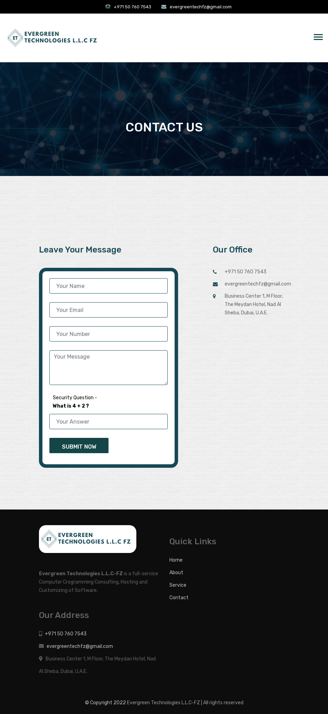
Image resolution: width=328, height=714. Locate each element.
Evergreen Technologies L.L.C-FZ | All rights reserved (185, 703)
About (176, 573)
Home (176, 560)
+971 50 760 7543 (132, 6)
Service (177, 585)
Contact (179, 598)
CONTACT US (164, 127)
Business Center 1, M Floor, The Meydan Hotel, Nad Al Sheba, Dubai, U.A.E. (254, 304)
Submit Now (79, 446)
